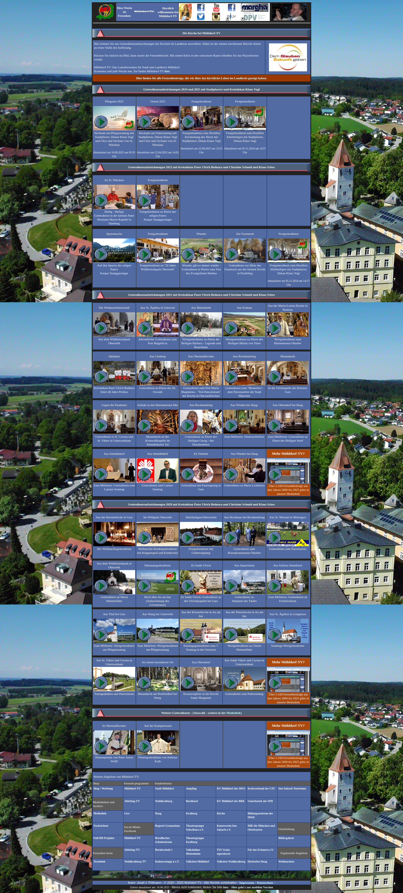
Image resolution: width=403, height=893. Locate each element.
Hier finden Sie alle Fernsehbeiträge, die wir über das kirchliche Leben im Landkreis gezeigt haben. (201, 78)
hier (167, 71)
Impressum (246, 882)
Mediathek (233, 712)
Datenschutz (265, 882)
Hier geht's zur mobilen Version (252, 887)
